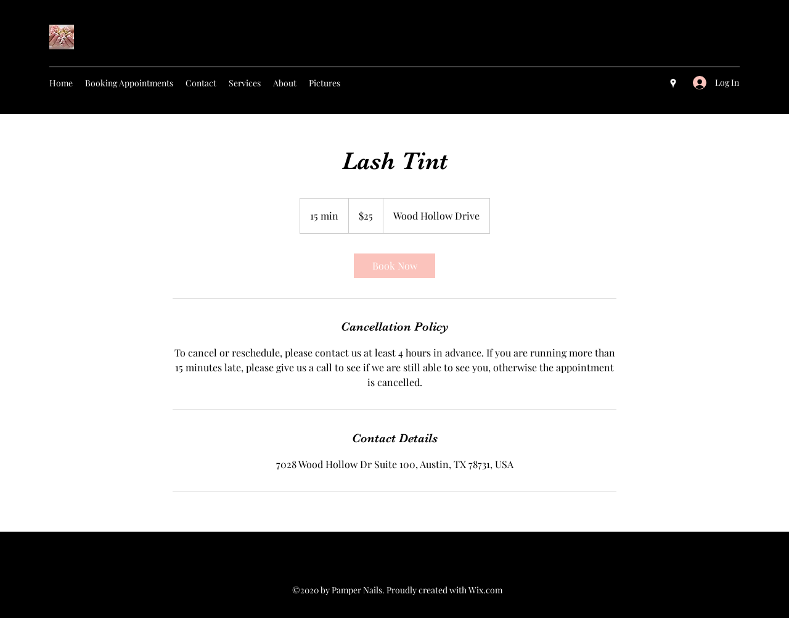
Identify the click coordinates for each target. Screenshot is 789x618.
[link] (394, 265)
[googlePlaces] (673, 83)
